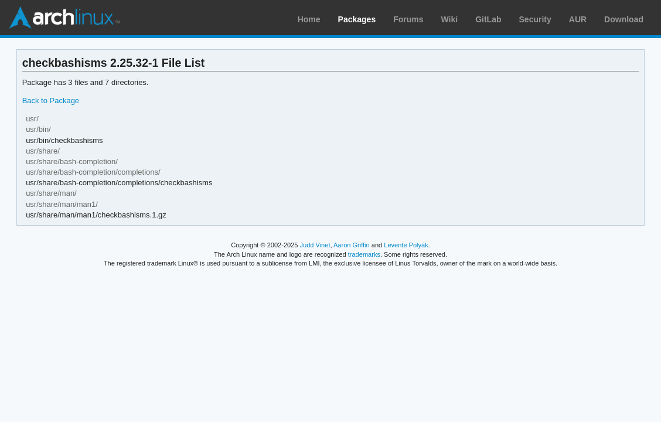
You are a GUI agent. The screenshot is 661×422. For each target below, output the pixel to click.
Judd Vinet (315, 245)
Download (623, 19)
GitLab (488, 19)
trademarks (364, 254)
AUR (578, 19)
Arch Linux (64, 17)
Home (309, 19)
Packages (357, 19)
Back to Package (50, 100)
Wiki (449, 19)
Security (535, 19)
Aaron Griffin (351, 245)
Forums (408, 19)
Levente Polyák (406, 245)
